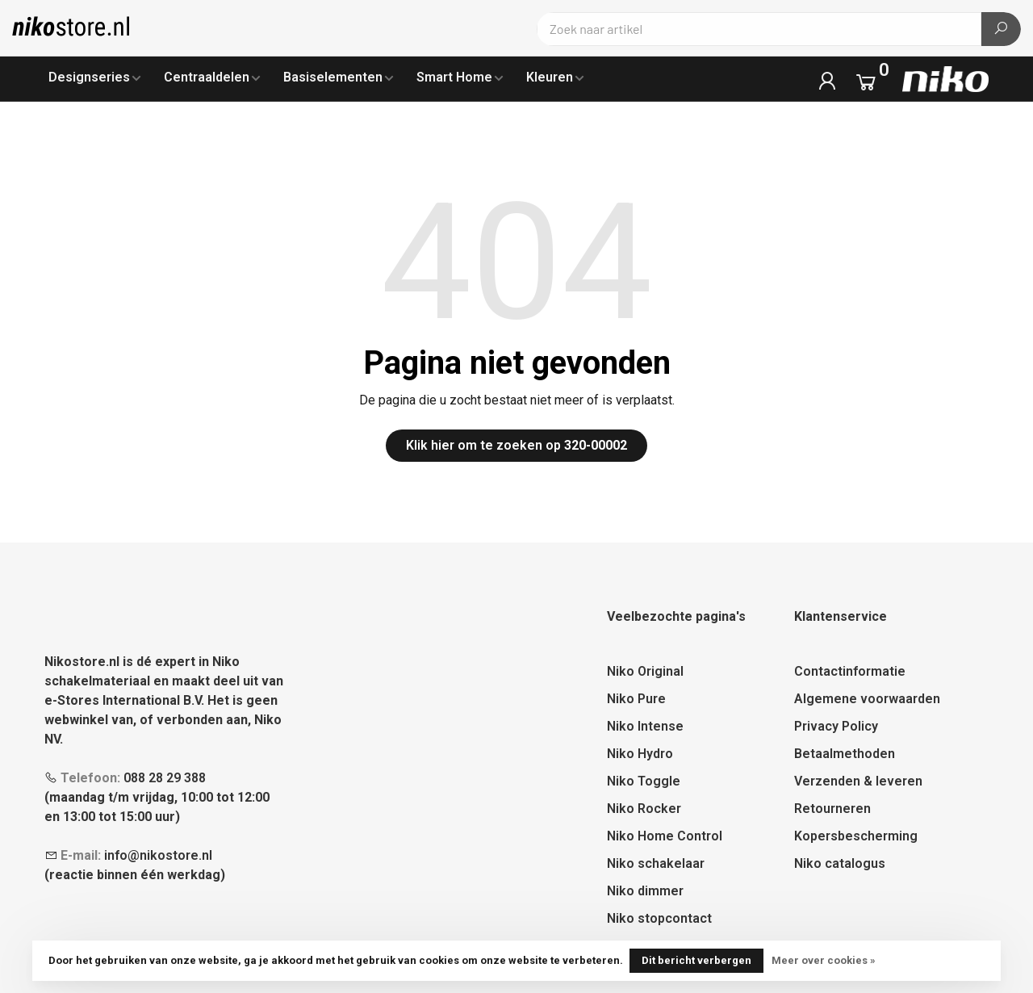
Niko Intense (645, 726)
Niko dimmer (645, 891)
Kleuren (549, 77)
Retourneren (832, 808)
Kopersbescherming (856, 836)
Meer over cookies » (824, 960)
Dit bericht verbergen (696, 960)
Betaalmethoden (844, 753)
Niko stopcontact (659, 918)
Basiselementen (333, 77)
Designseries (89, 77)
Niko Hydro (640, 753)
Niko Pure (636, 698)
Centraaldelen (206, 77)
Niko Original (645, 671)
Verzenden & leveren (858, 781)
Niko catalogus (839, 863)
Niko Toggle (643, 781)
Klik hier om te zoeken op (516, 445)
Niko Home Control (664, 836)
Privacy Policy (836, 726)
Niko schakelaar (656, 863)
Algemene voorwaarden (867, 698)
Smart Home (454, 77)
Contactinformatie (849, 671)
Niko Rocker (644, 808)
